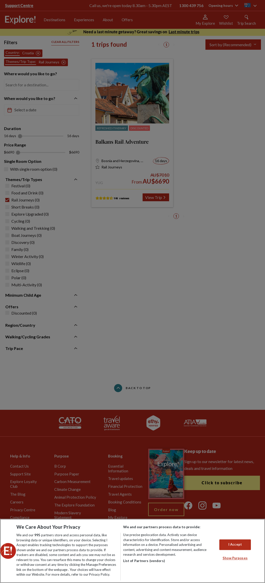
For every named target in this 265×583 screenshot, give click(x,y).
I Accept (235, 545)
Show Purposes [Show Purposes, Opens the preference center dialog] (235, 558)
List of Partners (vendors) (144, 561)
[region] (132, 551)
